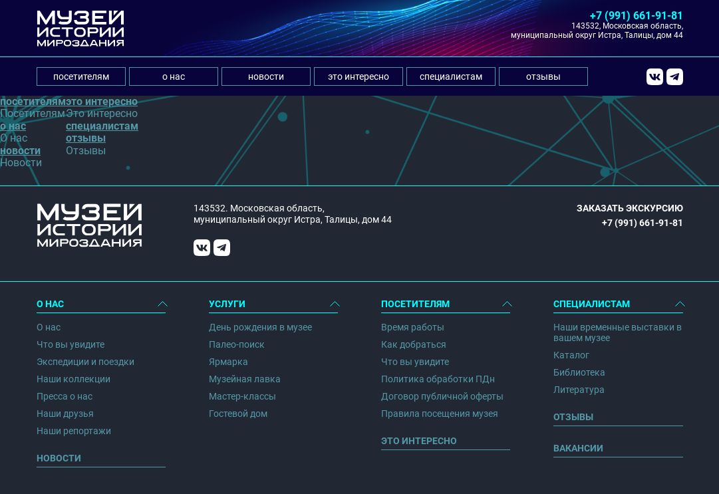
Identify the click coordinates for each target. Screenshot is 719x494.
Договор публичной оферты (442, 396)
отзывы (543, 76)
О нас (49, 327)
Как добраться (413, 344)
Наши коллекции (73, 379)
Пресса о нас (64, 396)
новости (266, 76)
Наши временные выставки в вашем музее (617, 332)
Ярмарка (228, 361)
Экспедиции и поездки (85, 361)
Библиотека (579, 372)
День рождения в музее (260, 327)
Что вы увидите (70, 344)
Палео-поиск (237, 344)
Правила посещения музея (439, 413)
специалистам (451, 76)
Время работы (412, 327)
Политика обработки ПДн (438, 379)
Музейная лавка (245, 379)
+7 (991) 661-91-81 (636, 15)
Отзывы (573, 417)
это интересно (358, 76)
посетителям (81, 76)
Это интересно (419, 440)
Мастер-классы (242, 396)
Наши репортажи (74, 431)
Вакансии (578, 448)
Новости (59, 458)
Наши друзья (65, 413)
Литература (579, 389)
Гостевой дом (238, 413)
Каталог (571, 355)
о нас (173, 76)
